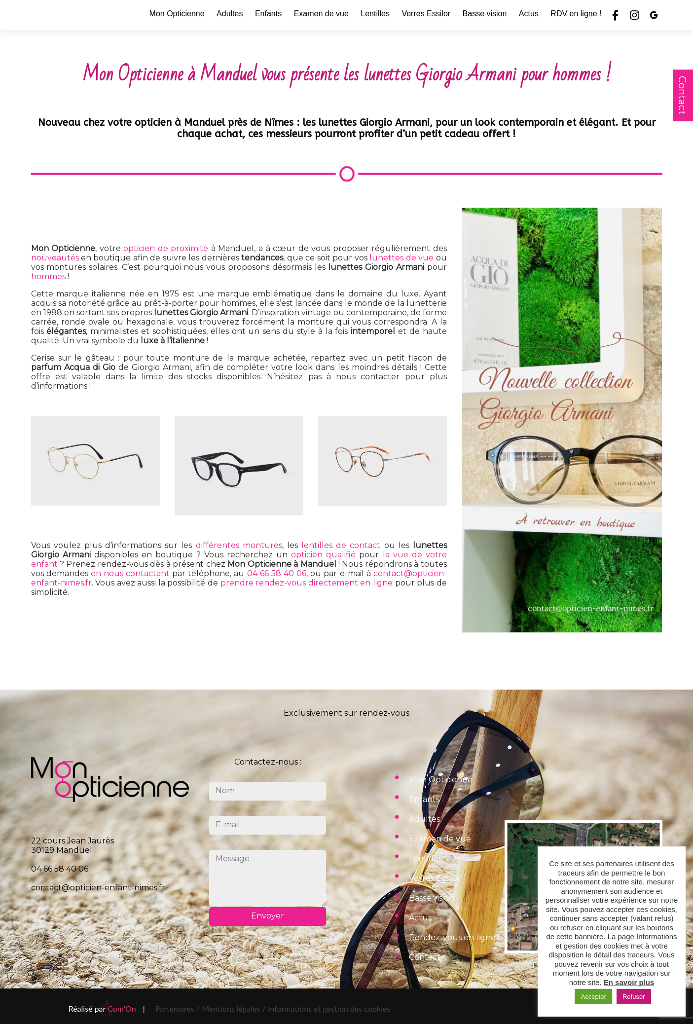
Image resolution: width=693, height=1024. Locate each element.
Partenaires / (178, 1008)
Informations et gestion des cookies (329, 1008)
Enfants (268, 13)
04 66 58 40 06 (277, 573)
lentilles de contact (340, 545)
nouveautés (55, 257)
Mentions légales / (234, 1008)
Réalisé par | (107, 1008)
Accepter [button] (593, 996)
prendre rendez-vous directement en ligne (306, 582)
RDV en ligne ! (575, 13)
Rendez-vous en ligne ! (454, 937)
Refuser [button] (633, 996)
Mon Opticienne (177, 13)
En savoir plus (629, 982)
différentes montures (239, 545)
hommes (48, 276)
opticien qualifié (323, 554)
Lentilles (375, 13)
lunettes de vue (401, 257)
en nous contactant (130, 573)
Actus (529, 13)
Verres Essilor (425, 13)
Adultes (230, 13)
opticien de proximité (165, 248)
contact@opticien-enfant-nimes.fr (98, 887)
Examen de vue (321, 13)
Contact (682, 95)
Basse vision (485, 13)
